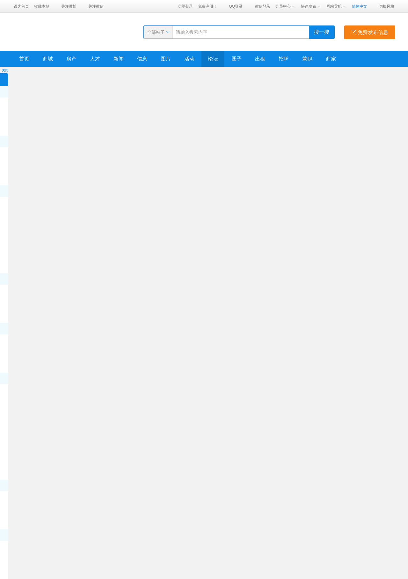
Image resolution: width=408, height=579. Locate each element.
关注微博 (68, 6)
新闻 (118, 58)
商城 (48, 58)
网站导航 (336, 6)
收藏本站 (41, 6)
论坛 (213, 58)
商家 (331, 58)
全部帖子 (156, 32)
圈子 (236, 58)
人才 (95, 58)
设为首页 (21, 6)
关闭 (5, 70)
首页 (24, 58)
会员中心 (285, 6)
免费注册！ (207, 6)
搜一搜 (321, 32)
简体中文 (359, 6)
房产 (71, 58)
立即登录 (185, 6)
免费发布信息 (369, 32)
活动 (189, 58)
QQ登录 (236, 6)
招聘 (284, 58)
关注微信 (96, 6)
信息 (142, 58)
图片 (166, 58)
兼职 (307, 58)
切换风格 (386, 6)
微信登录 (262, 6)
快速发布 (311, 6)
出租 (260, 58)
